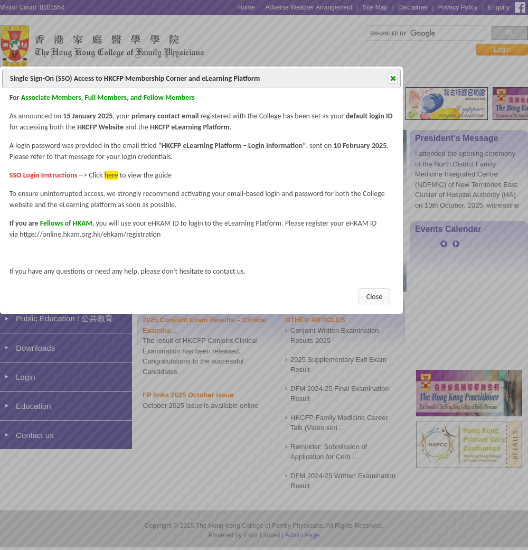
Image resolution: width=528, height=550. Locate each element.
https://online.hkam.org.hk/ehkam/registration (90, 234)
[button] (393, 78)
